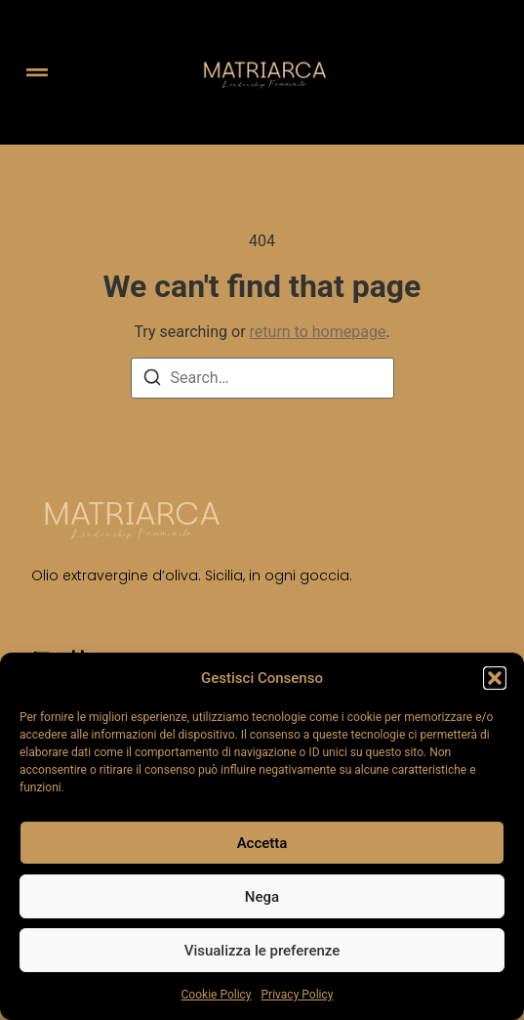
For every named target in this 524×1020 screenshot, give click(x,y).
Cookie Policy (216, 994)
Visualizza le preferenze (262, 950)
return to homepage (318, 331)
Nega (262, 897)
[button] (494, 678)
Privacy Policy (298, 994)
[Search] (152, 381)
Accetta (262, 843)
